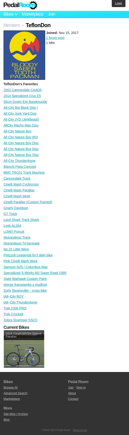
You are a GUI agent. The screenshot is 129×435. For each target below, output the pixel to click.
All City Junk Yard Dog (20, 113)
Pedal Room (21, 5)
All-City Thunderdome (19, 161)
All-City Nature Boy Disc (21, 155)
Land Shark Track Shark (21, 220)
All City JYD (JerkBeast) (21, 119)
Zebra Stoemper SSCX (20, 320)
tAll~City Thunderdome (20, 302)
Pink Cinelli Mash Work (21, 261)
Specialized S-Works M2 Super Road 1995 (35, 273)
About (72, 393)
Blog (7, 419)
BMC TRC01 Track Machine (24, 172)
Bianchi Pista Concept (20, 167)
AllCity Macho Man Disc (21, 125)
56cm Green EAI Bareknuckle (25, 102)
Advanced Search (15, 393)
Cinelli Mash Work (17, 196)
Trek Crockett (13, 314)
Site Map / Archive (16, 414)
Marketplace (32, 14)
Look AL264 (12, 226)
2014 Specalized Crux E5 (22, 96)
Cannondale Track (17, 178)
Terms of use (80, 430)
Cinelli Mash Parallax (19, 190)
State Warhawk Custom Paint (25, 279)
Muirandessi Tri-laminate (22, 243)
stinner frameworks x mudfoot (25, 285)
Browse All (11, 387)
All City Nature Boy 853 (21, 137)
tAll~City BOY (14, 296)
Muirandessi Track (17, 237)
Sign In (81, 387)
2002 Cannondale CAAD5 (23, 90)
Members (12, 25)
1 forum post (55, 38)
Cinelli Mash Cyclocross (21, 184)
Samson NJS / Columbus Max (26, 267)
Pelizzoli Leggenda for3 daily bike (28, 255)
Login (118, 3)
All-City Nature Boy (17, 131)
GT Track (10, 214)
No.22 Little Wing (16, 249)
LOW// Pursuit (14, 231)
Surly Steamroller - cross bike (25, 290)
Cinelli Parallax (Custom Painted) (28, 202)
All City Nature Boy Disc (21, 143)
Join (51, 14)
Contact (73, 399)
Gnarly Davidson (16, 208)
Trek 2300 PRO (15, 308)
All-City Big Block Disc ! (21, 108)
